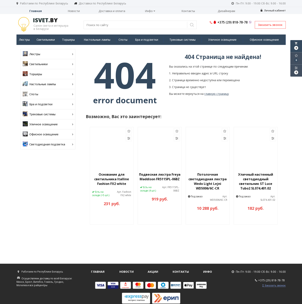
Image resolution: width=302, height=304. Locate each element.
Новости (74, 11)
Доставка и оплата (112, 11)
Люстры (24, 40)
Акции (153, 272)
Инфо (150, 11)
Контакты (188, 11)
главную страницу (216, 94)
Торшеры (68, 40)
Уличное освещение (222, 40)
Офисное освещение (264, 40)
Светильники (46, 40)
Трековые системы (182, 40)
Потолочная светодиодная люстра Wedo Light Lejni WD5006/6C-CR (207, 181)
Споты (123, 40)
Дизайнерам (226, 11)
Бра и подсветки (146, 40)
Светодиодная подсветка (48, 144)
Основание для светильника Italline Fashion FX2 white (111, 179)
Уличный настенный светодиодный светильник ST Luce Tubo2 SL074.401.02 (255, 181)
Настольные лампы (97, 40)
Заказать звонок (270, 25)
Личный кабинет (273, 10)
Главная (35, 11)
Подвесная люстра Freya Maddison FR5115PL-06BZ (159, 176)
